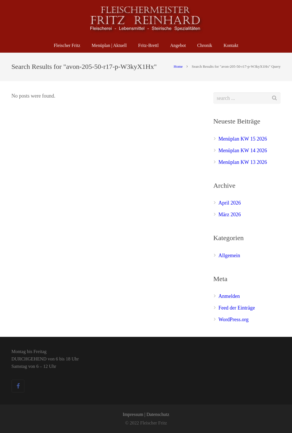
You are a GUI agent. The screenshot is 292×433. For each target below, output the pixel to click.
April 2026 (229, 203)
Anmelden (229, 296)
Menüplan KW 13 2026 (242, 162)
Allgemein (229, 255)
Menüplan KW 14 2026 (242, 150)
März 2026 (229, 214)
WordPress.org (233, 319)
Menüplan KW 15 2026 (242, 139)
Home (178, 66)
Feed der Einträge (236, 308)
